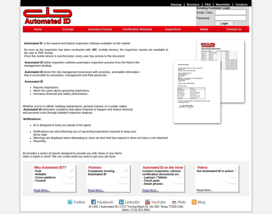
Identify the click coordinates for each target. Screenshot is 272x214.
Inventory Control (100, 29)
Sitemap (176, 4)
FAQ (208, 4)
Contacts (242, 4)
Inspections (173, 29)
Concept (68, 29)
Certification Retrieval (137, 29)
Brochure (193, 4)
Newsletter (223, 4)
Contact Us (234, 29)
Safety (204, 29)
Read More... (42, 190)
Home (38, 29)
